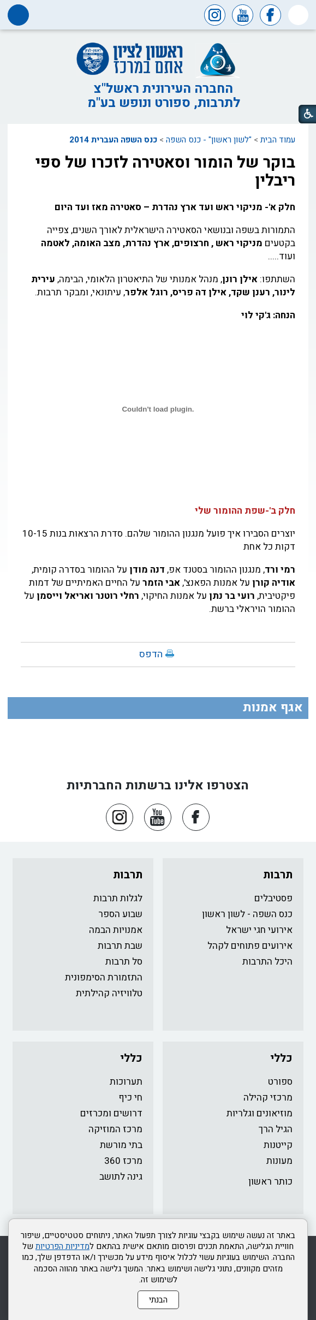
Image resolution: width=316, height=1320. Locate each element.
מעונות (279, 1161)
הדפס (151, 654)
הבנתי (158, 1300)
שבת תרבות (120, 946)
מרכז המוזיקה (115, 1129)
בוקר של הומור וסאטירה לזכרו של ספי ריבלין (165, 171)
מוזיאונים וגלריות (259, 1113)
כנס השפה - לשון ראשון (247, 914)
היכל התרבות (267, 961)
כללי (281, 1058)
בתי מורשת (121, 1145)
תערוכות (126, 1082)
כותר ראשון (270, 1181)
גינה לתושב (120, 1177)
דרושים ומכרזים (111, 1113)
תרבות (278, 875)
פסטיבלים (273, 898)
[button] (298, 15)
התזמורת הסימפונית (103, 977)
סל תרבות (123, 961)
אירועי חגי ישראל (259, 930)
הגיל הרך (276, 1129)
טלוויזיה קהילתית (109, 993)
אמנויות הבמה (115, 930)
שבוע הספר (120, 914)
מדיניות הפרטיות (62, 1246)
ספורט (280, 1082)
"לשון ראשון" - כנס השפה (209, 140)
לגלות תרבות (117, 898)
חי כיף (130, 1097)
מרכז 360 (123, 1161)
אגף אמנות (273, 707)
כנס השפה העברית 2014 (113, 140)
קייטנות (278, 1145)
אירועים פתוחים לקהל (250, 946)
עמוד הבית (277, 140)
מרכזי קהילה (268, 1097)
